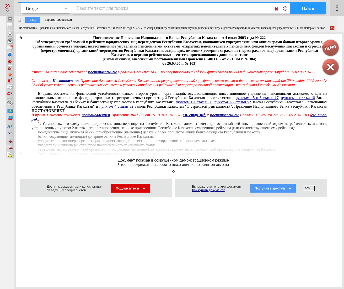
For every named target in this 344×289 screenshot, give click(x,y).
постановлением (96, 115)
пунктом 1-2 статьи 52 (232, 102)
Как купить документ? (208, 190)
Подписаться (130, 188)
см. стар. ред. (194, 115)
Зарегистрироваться (58, 19)
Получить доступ (273, 188)
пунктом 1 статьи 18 (298, 98)
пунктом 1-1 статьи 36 (194, 102)
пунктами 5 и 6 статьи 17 (257, 98)
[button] (7, 8)
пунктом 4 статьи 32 (116, 106)
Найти (308, 8)
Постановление (66, 81)
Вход (33, 19)
